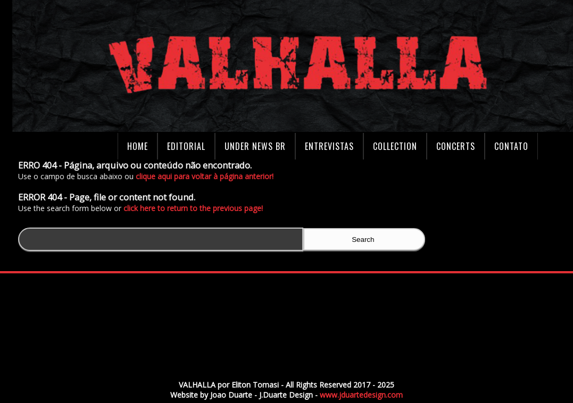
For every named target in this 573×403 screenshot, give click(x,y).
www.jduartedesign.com (361, 395)
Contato (511, 146)
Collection (395, 146)
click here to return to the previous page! (195, 208)
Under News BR (255, 146)
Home (137, 146)
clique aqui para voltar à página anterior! (207, 176)
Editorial (186, 146)
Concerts (455, 146)
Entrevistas (329, 146)
